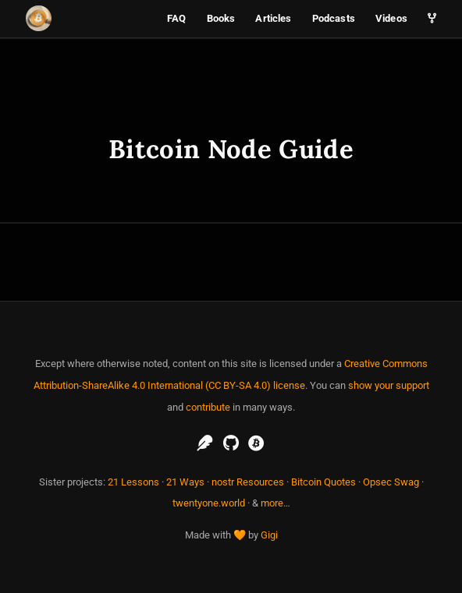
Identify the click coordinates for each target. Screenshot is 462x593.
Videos (391, 18)
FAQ (176, 18)
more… (275, 503)
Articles (273, 18)
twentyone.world (208, 503)
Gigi (269, 535)
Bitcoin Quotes (323, 482)
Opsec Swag (391, 482)
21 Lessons (133, 482)
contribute (208, 407)
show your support (388, 385)
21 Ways (185, 482)
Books (221, 18)
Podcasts (333, 18)
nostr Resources (247, 482)
